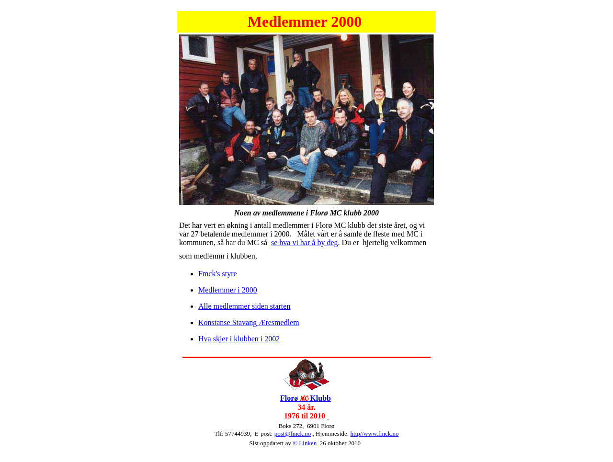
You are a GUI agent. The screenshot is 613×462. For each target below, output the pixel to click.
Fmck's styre (217, 274)
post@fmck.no (292, 433)
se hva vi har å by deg (304, 242)
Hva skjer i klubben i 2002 (239, 339)
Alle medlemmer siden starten (244, 306)
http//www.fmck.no (375, 433)
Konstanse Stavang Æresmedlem (248, 322)
